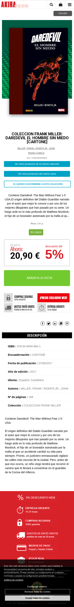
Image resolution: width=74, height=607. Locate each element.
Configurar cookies (37, 586)
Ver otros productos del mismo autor (37, 173)
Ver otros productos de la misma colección (37, 164)
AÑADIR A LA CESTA (39, 278)
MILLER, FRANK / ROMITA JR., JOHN (36, 148)
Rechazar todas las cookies (38, 592)
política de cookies (13, 580)
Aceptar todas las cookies (37, 598)
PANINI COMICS (36, 153)
